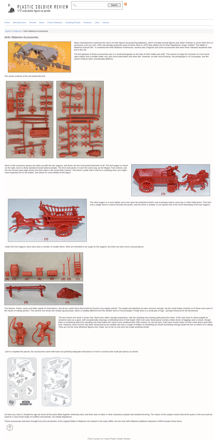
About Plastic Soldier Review (117, 439)
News (41, 22)
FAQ (90, 439)
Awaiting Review (73, 22)
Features (88, 22)
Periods (32, 22)
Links (97, 22)
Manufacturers (19, 22)
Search (106, 22)
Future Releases (54, 22)
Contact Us (98, 439)
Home (7, 22)
